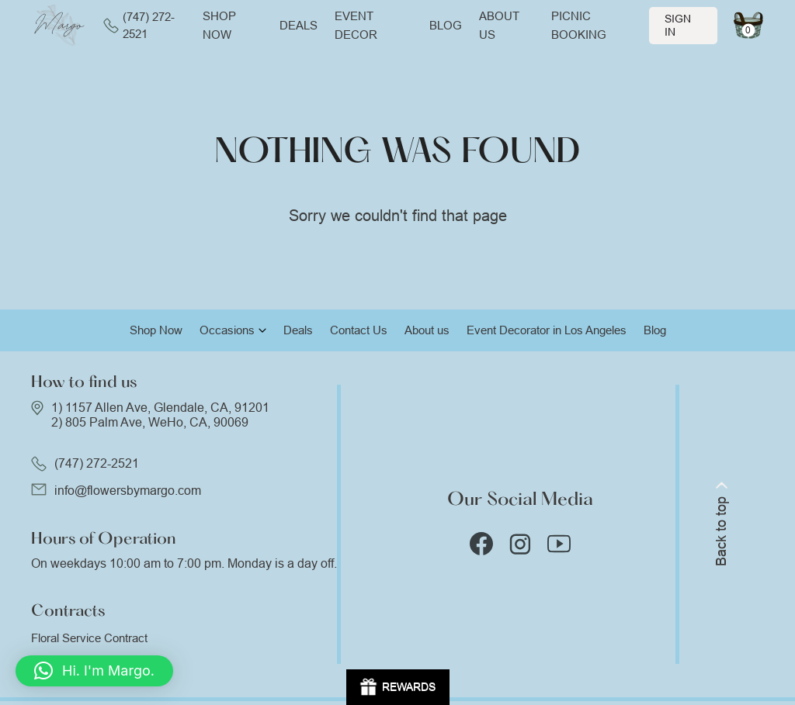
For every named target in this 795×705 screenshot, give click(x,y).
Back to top (721, 524)
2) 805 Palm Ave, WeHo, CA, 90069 (149, 422)
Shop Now (156, 330)
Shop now (219, 25)
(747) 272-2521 (139, 25)
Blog (445, 25)
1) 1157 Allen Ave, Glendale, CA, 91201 (160, 407)
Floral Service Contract (89, 638)
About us (499, 25)
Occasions (227, 330)
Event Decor (356, 25)
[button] (94, 670)
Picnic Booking (578, 25)
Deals (298, 25)
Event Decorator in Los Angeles (547, 330)
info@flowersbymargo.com (127, 490)
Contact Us (358, 330)
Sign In (678, 25)
